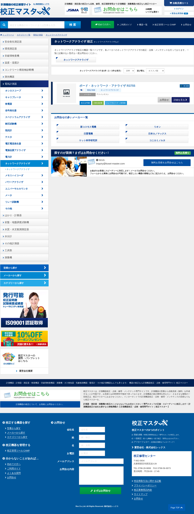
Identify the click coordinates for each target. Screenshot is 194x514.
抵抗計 (8, 130)
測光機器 (8, 76)
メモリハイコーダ (14, 175)
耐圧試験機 (10, 123)
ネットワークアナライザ (56, 35)
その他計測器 (11, 243)
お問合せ (187, 24)
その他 (8, 208)
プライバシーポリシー (145, 485)
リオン (157, 127)
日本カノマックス (157, 133)
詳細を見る (179, 100)
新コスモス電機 (88, 127)
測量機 (7, 257)
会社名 (70, 429)
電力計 (8, 157)
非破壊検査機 (11, 55)
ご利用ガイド (125, 24)
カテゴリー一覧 (23, 35)
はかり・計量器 (12, 215)
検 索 (72, 24)
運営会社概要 (26, 371)
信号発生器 (10, 110)
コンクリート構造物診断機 (18, 69)
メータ (8, 195)
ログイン (179, 9)
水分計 (7, 236)
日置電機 (88, 133)
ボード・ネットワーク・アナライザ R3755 (107, 85)
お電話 (70, 453)
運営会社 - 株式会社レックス (149, 447)
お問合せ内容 (67, 469)
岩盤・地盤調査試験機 (16, 222)
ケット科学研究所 (88, 140)
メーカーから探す (13, 275)
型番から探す (10, 268)
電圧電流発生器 (13, 143)
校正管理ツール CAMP (165, 24)
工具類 (7, 250)
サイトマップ (140, 494)
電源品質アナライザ (15, 150)
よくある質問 (14, 473)
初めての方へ (103, 24)
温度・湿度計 (11, 62)
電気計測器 (38, 35)
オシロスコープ (13, 90)
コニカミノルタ (157, 140)
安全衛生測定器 (12, 41)
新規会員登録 (179, 13)
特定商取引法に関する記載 (147, 481)
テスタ (8, 137)
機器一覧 (143, 24)
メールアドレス (65, 461)
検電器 (8, 104)
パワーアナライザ (14, 182)
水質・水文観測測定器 (16, 229)
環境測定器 (10, 48)
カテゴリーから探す (14, 283)
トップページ (8, 35)
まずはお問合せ (100, 490)
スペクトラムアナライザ (17, 117)
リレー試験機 (12, 202)
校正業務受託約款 (143, 490)
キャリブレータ (13, 97)
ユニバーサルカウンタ (17, 188)
